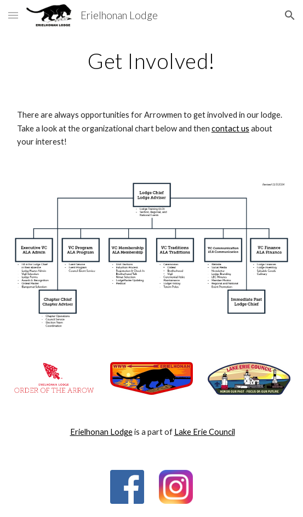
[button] (13, 15)
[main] (151, 61)
